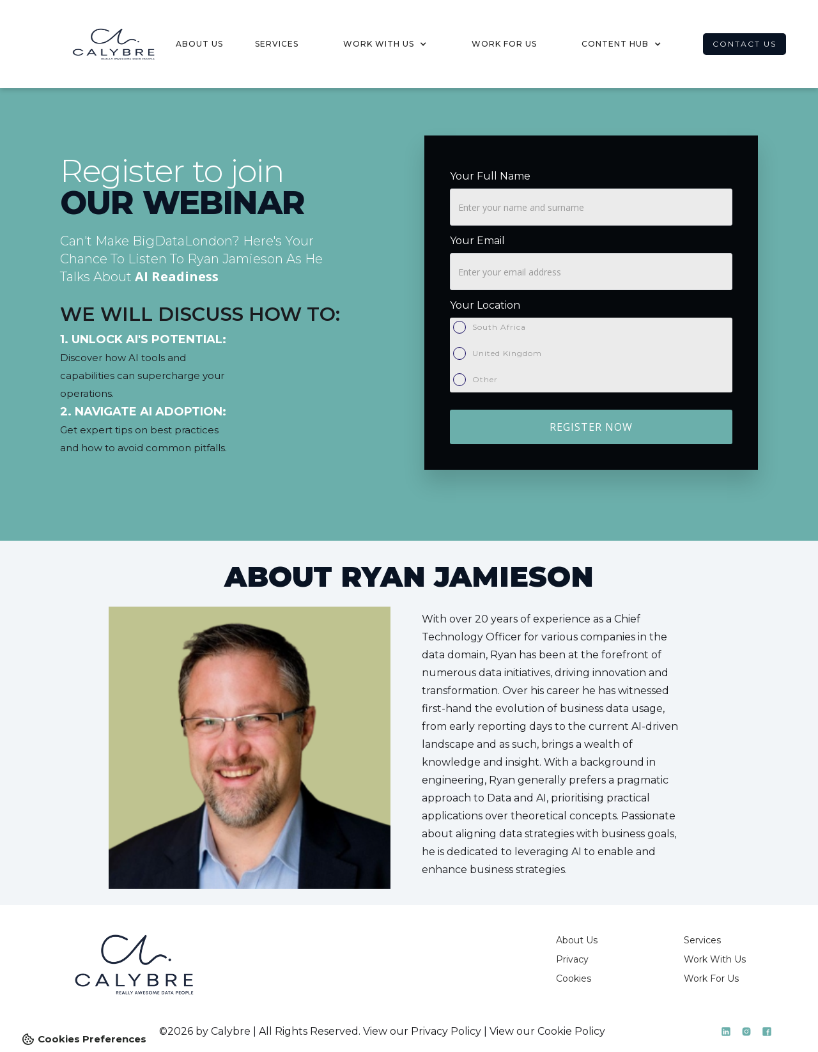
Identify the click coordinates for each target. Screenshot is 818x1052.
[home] (102, 44)
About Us (577, 940)
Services (702, 940)
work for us (504, 44)
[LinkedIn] (726, 1031)
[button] (385, 44)
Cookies (573, 978)
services (276, 44)
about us (199, 44)
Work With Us (715, 959)
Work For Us (711, 978)
